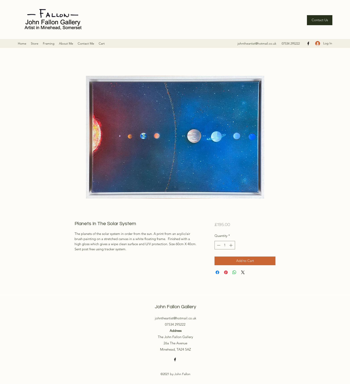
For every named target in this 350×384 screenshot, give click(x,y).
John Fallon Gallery (175, 306)
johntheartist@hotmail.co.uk (257, 43)
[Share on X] (243, 272)
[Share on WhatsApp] (234, 272)
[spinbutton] (224, 245)
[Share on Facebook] (217, 272)
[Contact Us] (319, 20)
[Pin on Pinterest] (226, 272)
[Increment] (231, 245)
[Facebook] (308, 43)
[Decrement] (218, 245)
